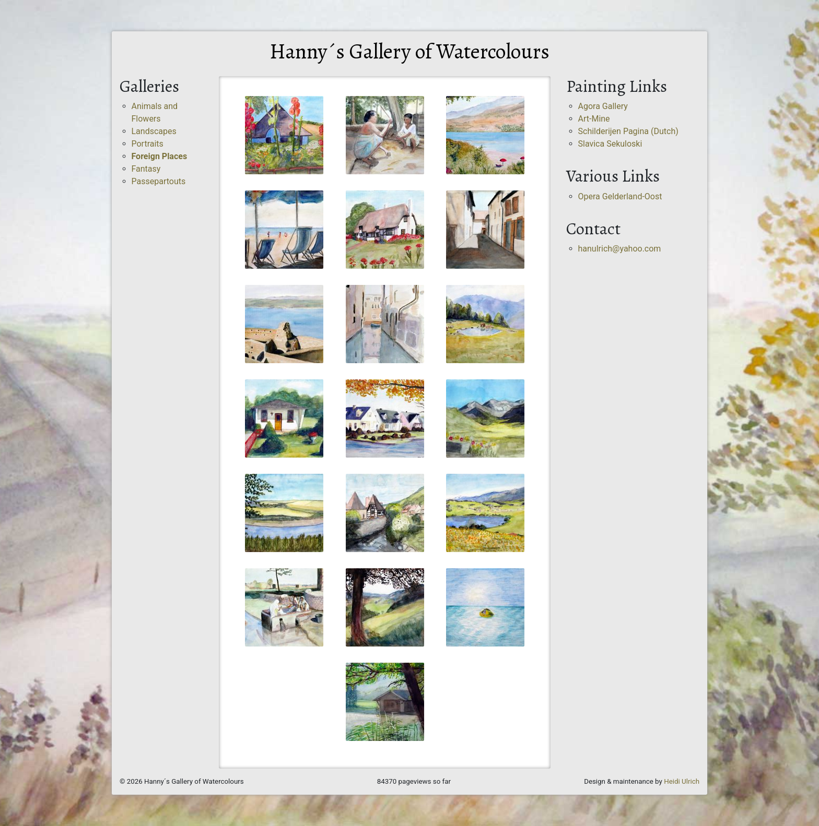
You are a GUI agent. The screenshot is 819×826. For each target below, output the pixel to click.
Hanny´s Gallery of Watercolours (409, 51)
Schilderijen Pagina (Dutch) (628, 131)
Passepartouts (159, 181)
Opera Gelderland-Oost (620, 196)
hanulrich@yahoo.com (619, 249)
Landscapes (154, 131)
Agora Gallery (603, 106)
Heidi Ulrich (681, 781)
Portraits (147, 144)
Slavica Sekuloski (610, 144)
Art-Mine (594, 119)
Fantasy (146, 169)
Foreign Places (160, 156)
